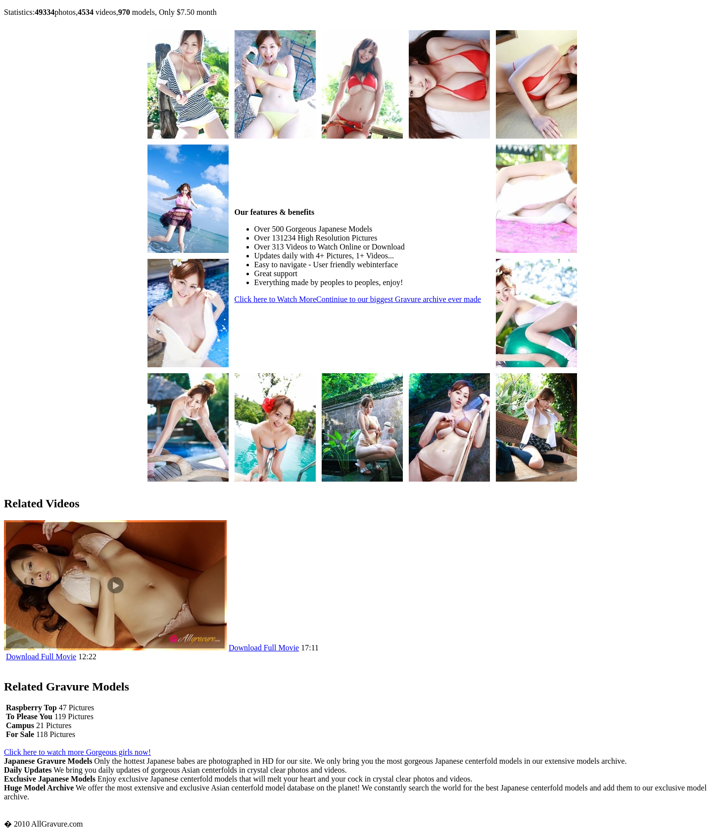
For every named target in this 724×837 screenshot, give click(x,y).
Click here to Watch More (358, 299)
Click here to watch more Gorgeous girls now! (77, 752)
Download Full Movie (264, 647)
